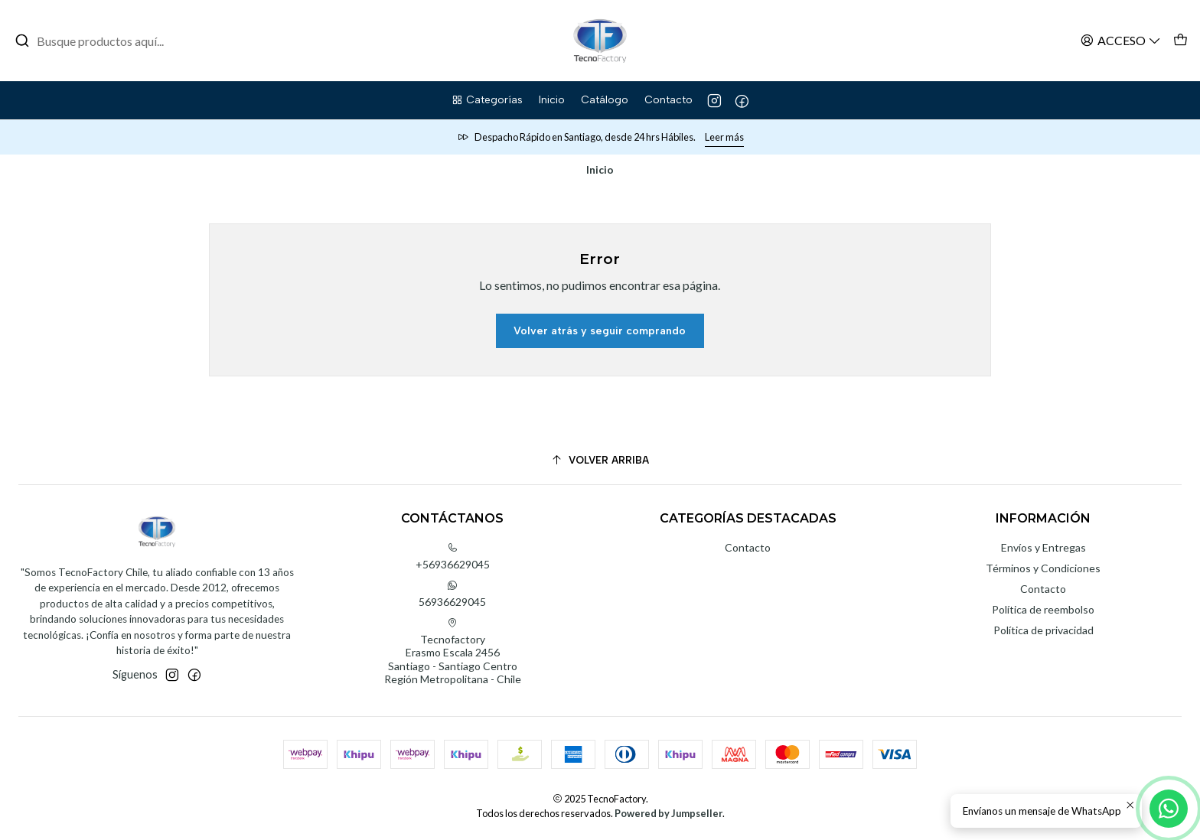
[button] (487, 100)
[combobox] (93, 40)
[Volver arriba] (600, 460)
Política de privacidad (1043, 630)
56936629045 (452, 594)
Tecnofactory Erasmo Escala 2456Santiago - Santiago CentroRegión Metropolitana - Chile (452, 651)
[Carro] (1180, 40)
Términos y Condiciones (1043, 568)
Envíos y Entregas (1043, 547)
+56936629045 (453, 556)
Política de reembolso (1043, 609)
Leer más (724, 137)
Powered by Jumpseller (668, 813)
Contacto (748, 547)
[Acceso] (1121, 40)
